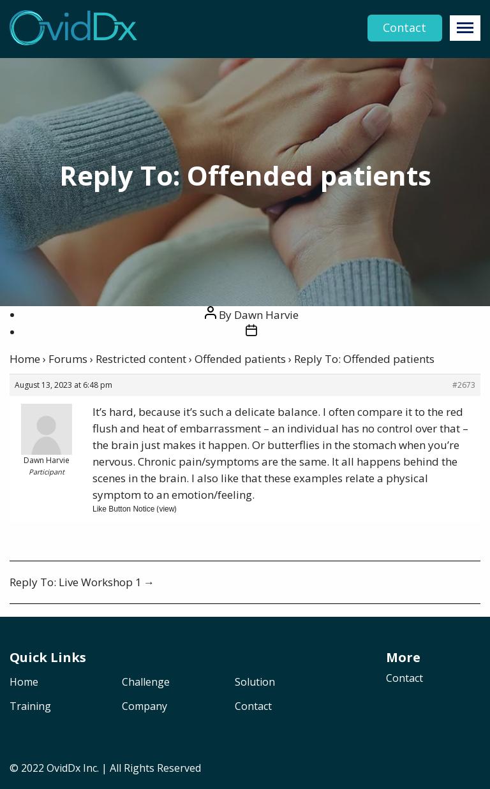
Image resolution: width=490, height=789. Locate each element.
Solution (255, 683)
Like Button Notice (123, 509)
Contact (404, 28)
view (166, 509)
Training (30, 707)
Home (25, 358)
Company (144, 707)
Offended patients (240, 358)
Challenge (146, 683)
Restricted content (141, 358)
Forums (67, 358)
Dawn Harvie (266, 314)
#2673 (463, 385)
